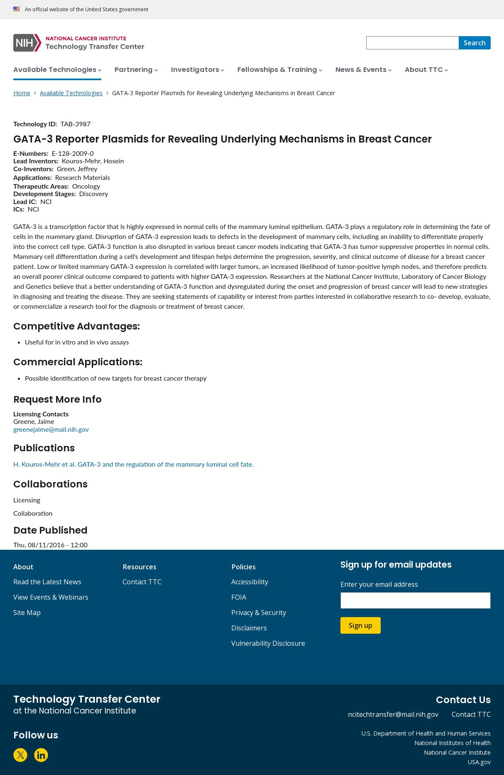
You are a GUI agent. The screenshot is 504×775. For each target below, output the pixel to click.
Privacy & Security (258, 612)
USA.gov (479, 762)
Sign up (360, 625)
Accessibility (249, 581)
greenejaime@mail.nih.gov (51, 429)
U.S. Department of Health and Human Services (426, 733)
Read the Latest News (47, 581)
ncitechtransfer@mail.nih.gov (393, 714)
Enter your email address (379, 584)
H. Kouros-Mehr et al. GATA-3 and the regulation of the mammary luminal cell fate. (133, 464)
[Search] (475, 42)
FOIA (238, 597)
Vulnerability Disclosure (268, 643)
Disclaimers (249, 627)
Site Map (27, 612)
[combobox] (412, 42)
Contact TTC (141, 581)
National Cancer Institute (457, 752)
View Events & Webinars (50, 597)
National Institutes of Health (452, 743)
